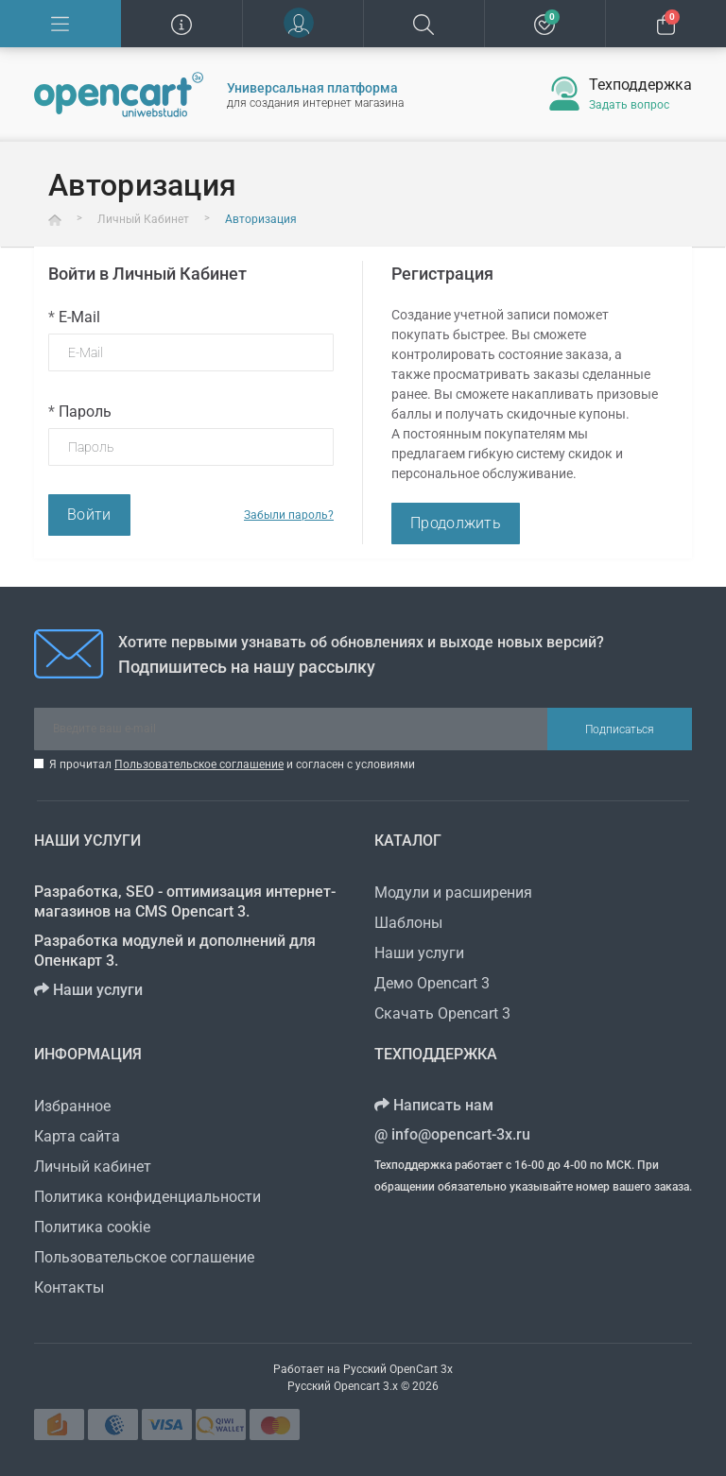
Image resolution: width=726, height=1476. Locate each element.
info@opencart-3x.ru (452, 1134)
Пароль (80, 411)
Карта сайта (77, 1136)
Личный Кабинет (143, 219)
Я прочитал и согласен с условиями (232, 764)
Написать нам (433, 1105)
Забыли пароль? (289, 515)
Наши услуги (88, 990)
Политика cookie (92, 1227)
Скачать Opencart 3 (442, 1013)
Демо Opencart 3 (432, 983)
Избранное (72, 1106)
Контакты (69, 1287)
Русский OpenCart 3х (398, 1369)
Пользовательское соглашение (199, 764)
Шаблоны (408, 923)
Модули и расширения (453, 892)
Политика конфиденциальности (147, 1197)
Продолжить (455, 523)
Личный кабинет (92, 1167)
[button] (302, 23)
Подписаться (619, 729)
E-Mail (74, 317)
